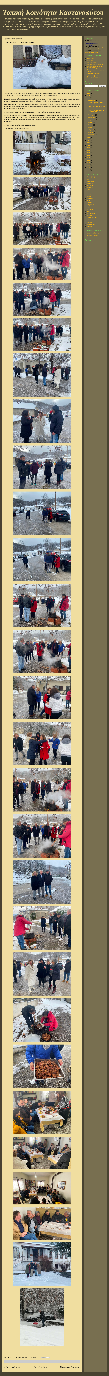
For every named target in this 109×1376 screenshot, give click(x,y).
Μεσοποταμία (91, 213)
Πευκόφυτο (90, 222)
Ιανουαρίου (92, 134)
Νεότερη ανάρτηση (12, 1367)
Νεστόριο (89, 215)
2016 (88, 155)
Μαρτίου (91, 132)
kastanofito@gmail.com (92, 52)
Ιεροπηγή (89, 202)
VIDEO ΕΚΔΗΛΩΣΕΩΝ (93, 78)
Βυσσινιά (89, 192)
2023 (88, 138)
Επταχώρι (90, 198)
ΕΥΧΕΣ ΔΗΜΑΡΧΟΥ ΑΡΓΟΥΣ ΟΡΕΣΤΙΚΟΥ (96, 111)
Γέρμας (89, 194)
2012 (88, 165)
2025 (88, 95)
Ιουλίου (90, 122)
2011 (88, 167)
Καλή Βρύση (90, 204)
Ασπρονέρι (90, 183)
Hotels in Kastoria (92, 235)
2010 (88, 170)
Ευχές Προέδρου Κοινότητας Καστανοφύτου (96, 107)
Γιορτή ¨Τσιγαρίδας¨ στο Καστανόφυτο (95, 103)
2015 (88, 157)
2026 (88, 93)
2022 (88, 140)
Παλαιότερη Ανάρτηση (70, 1367)
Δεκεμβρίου (92, 100)
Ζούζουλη (89, 200)
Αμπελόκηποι (91, 181)
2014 (88, 160)
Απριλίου (91, 130)
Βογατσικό (90, 187)
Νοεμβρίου (91, 115)
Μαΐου (90, 127)
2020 (88, 145)
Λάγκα (88, 211)
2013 (88, 162)
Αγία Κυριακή (91, 177)
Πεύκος (89, 220)
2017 (88, 152)
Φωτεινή (89, 226)
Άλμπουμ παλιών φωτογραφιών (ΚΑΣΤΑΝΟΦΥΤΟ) (95, 67)
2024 (88, 98)
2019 (88, 147)
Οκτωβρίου (91, 117)
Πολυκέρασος (91, 224)
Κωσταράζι (90, 209)
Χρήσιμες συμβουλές (92, 76)
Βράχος (89, 189)
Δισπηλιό (89, 196)
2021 (88, 142)
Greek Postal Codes (93, 233)
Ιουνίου (90, 125)
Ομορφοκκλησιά (91, 217)
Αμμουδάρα (90, 179)
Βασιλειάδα (90, 185)
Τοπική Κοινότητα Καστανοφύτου (53, 12)
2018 (88, 150)
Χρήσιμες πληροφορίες (93, 73)
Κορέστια (89, 207)
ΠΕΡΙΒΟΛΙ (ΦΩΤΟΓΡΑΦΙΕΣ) (95, 64)
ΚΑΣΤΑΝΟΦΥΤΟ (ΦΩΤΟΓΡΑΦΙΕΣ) (91, 61)
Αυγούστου (92, 120)
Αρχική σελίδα (40, 1367)
